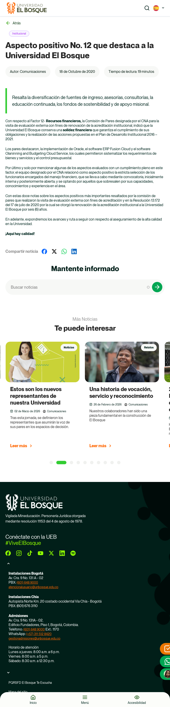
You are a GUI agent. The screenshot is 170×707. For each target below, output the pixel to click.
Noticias (69, 347)
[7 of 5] (98, 462)
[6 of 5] (91, 462)
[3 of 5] (71, 462)
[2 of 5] (61, 462)
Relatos (149, 347)
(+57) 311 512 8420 (39, 634)
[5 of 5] (85, 462)
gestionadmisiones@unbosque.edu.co (34, 638)
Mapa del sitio (18, 692)
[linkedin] (62, 553)
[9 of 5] (112, 462)
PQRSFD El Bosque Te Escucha (30, 682)
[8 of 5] (105, 462)
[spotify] (73, 553)
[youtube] (40, 553)
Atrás (17, 23)
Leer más (18, 445)
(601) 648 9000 (27, 582)
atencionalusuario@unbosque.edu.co (33, 587)
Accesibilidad (137, 702)
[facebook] (8, 553)
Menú (85, 702)
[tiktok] (29, 553)
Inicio (33, 702)
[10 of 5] (118, 462)
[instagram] (19, 553)
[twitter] (51, 553)
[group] (48, 397)
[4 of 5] (78, 462)
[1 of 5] (51, 462)
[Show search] (147, 8)
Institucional (19, 33)
